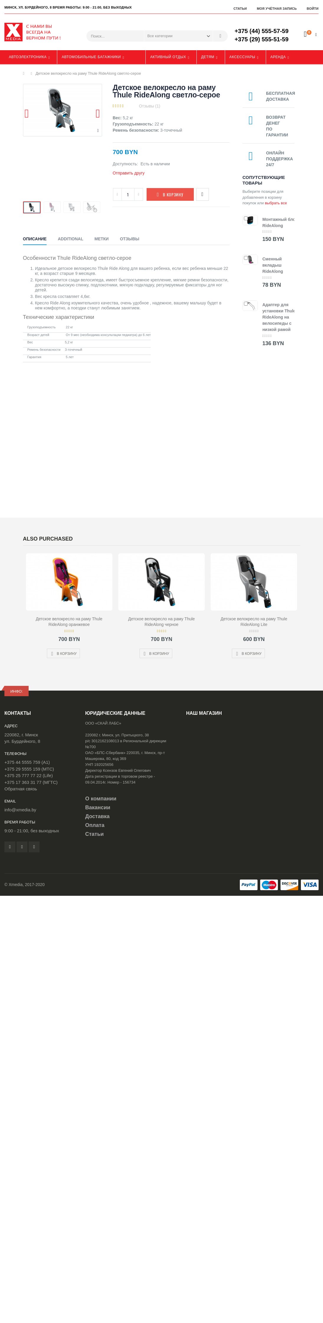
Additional (70, 238)
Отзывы (129, 238)
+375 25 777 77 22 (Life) (28, 775)
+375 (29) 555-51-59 (261, 39)
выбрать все (276, 203)
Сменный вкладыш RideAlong (272, 265)
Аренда (278, 57)
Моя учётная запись (277, 8)
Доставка (97, 816)
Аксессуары (242, 57)
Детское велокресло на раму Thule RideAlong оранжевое (69, 621)
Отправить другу (129, 173)
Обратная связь (20, 788)
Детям (207, 57)
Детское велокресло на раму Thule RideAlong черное (161, 621)
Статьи (240, 8)
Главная (25, 73)
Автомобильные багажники (91, 57)
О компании (101, 799)
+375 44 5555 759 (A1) (27, 762)
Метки (101, 238)
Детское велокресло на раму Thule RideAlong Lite (254, 621)
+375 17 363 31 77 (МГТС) (31, 782)
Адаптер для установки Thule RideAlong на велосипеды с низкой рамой (279, 317)
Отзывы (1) (149, 106)
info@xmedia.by (20, 809)
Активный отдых (168, 57)
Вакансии (97, 807)
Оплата (94, 825)
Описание (35, 238)
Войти (313, 8)
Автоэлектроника (28, 57)
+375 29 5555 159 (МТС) (29, 768)
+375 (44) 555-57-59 (261, 31)
